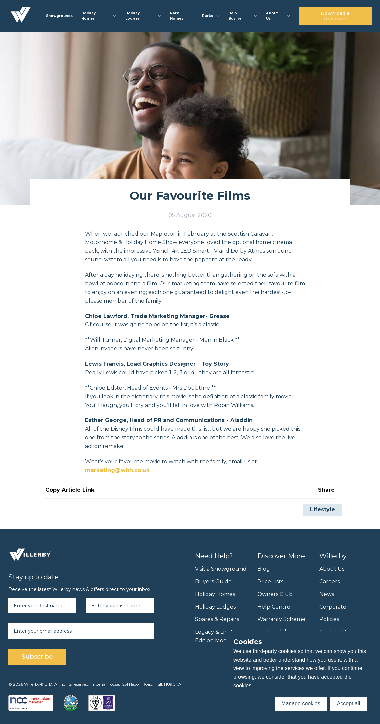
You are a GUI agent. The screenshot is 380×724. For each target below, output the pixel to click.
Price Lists (270, 581)
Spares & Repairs (217, 619)
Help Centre (273, 607)
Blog (263, 569)
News (326, 594)
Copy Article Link (69, 490)
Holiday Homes (215, 594)
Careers (329, 581)
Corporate (332, 607)
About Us (331, 569)
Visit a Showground (221, 569)
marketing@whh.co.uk (117, 470)
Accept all (348, 703)
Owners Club (275, 594)
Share (326, 490)
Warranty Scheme (281, 619)
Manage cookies (300, 703)
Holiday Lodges (215, 607)
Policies (329, 619)
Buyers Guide (213, 581)
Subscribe (37, 656)
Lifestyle (322, 509)
